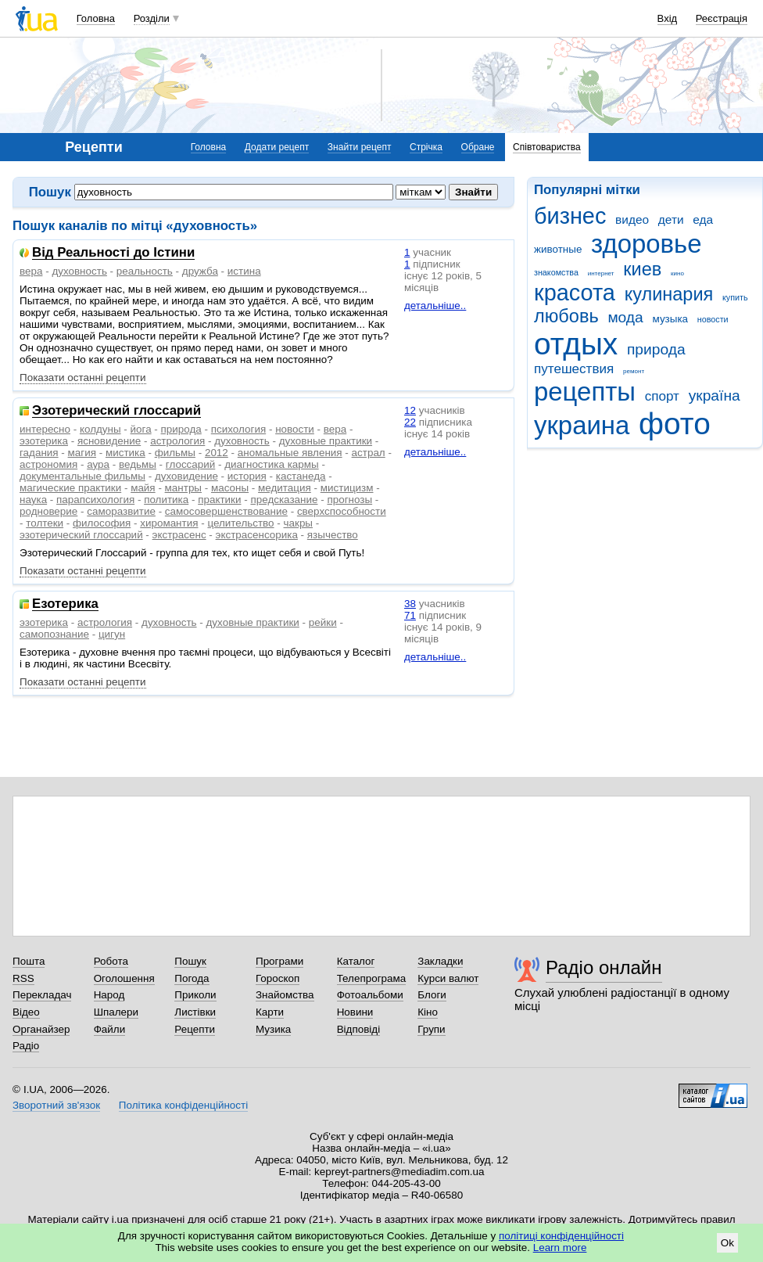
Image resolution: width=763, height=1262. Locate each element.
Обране (478, 147)
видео (632, 219)
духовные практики (325, 441)
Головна (96, 18)
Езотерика (65, 604)
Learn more (560, 1247)
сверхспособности (341, 511)
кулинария (669, 294)
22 (410, 422)
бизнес (570, 215)
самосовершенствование (226, 511)
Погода (191, 978)
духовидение (186, 476)
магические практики (70, 488)
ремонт (633, 371)
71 (410, 615)
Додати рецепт (277, 147)
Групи (431, 1029)
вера (31, 271)
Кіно (427, 1012)
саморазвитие (121, 511)
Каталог (356, 961)
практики (219, 499)
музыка (671, 319)
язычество (332, 535)
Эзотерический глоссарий (116, 411)
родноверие (48, 511)
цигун (112, 634)
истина (244, 271)
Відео (26, 1012)
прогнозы (349, 499)
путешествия (574, 368)
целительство (240, 523)
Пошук (190, 961)
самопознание (54, 634)
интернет (601, 273)
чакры (298, 523)
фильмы (175, 452)
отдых (576, 344)
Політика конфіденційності (183, 1105)
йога (141, 429)
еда (703, 219)
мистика (125, 452)
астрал (368, 452)
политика (166, 499)
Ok (727, 1243)
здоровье (646, 243)
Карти (270, 1012)
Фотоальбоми (370, 995)
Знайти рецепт (360, 147)
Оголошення (124, 978)
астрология (177, 441)
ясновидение (109, 441)
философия (102, 523)
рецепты (585, 391)
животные (558, 249)
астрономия (48, 464)
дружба (200, 271)
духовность (79, 271)
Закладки (440, 961)
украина (581, 425)
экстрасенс (179, 535)
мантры (183, 488)
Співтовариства (547, 147)
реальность (144, 271)
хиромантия (169, 523)
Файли (110, 1029)
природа (656, 349)
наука (33, 499)
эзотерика (44, 441)
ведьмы (137, 464)
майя (143, 488)
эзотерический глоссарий (81, 535)
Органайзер (41, 1029)
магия (82, 452)
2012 (216, 452)
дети (671, 219)
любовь (566, 316)
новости (713, 319)
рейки (323, 622)
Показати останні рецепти (83, 377)
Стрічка (426, 147)
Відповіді (359, 1029)
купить (735, 297)
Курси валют (447, 978)
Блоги (431, 995)
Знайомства (285, 995)
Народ (109, 995)
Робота (111, 961)
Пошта (29, 961)
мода (625, 317)
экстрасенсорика (257, 535)
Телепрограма (372, 978)
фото (675, 423)
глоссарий (190, 464)
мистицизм (347, 488)
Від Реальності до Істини (113, 253)
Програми (279, 961)
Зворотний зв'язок (56, 1105)
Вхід (667, 18)
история (247, 476)
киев (642, 269)
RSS (23, 978)
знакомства (556, 272)
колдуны (100, 429)
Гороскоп (277, 978)
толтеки (44, 523)
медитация (284, 488)
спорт (662, 396)
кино (677, 273)
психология (238, 429)
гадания (39, 452)
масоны (230, 488)
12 (410, 410)
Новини (355, 1012)
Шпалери (116, 1012)
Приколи (195, 995)
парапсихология (95, 499)
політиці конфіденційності (561, 1236)
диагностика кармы (271, 464)
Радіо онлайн (604, 967)
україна (714, 395)
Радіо (26, 1046)
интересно (45, 429)
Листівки (195, 1012)
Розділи (152, 18)
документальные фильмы (82, 476)
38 (410, 603)
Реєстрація (721, 18)
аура (98, 464)
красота (574, 292)
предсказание (283, 499)
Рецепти (194, 1029)
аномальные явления (290, 452)
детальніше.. (435, 305)
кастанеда (301, 476)
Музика (273, 1029)
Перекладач (42, 995)
